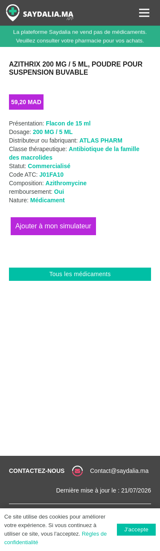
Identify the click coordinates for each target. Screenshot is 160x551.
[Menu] (144, 12)
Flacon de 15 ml (68, 123)
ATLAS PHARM (100, 140)
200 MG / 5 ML (53, 131)
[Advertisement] (80, 365)
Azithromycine (66, 183)
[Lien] (39, 12)
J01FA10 (51, 174)
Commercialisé (49, 166)
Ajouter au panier (53, 226)
